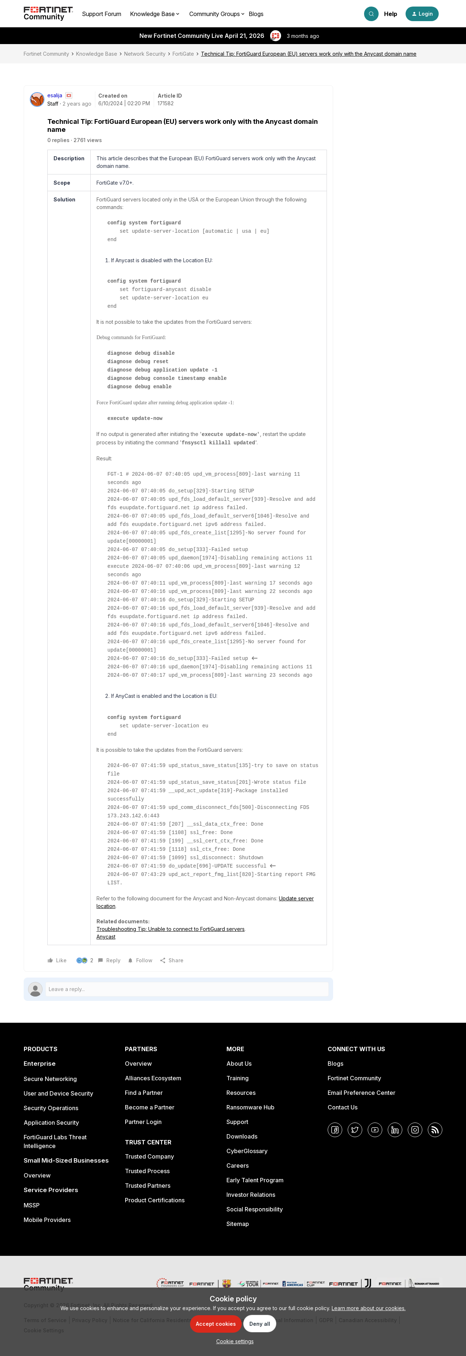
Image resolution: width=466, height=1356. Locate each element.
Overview (37, 1175)
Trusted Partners (147, 1185)
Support (237, 1121)
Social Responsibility (254, 1209)
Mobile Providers (47, 1219)
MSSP (32, 1205)
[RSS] (435, 1130)
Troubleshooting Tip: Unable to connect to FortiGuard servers (170, 929)
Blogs (256, 13)
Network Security (145, 54)
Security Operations (51, 1108)
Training (237, 1078)
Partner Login (143, 1121)
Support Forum (101, 13)
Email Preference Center (361, 1092)
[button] (422, 14)
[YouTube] (375, 1130)
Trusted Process (147, 1171)
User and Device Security (58, 1093)
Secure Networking (50, 1078)
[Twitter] (355, 1130)
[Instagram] (415, 1130)
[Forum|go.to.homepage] (48, 14)
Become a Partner (149, 1107)
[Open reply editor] (178, 989)
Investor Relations (250, 1194)
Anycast (105, 937)
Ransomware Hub (250, 1107)
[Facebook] (335, 1130)
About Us (239, 1063)
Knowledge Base (96, 54)
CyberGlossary (247, 1151)
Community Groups (214, 13)
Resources (241, 1092)
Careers (237, 1165)
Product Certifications (155, 1200)
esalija (54, 95)
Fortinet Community (46, 54)
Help (390, 13)
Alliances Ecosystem (153, 1078)
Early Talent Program (255, 1180)
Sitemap (237, 1223)
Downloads (241, 1136)
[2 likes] (85, 960)
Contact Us (343, 1107)
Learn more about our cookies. (369, 1308)
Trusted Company (149, 1156)
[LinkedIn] (395, 1130)
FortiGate (183, 54)
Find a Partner (144, 1092)
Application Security (51, 1122)
